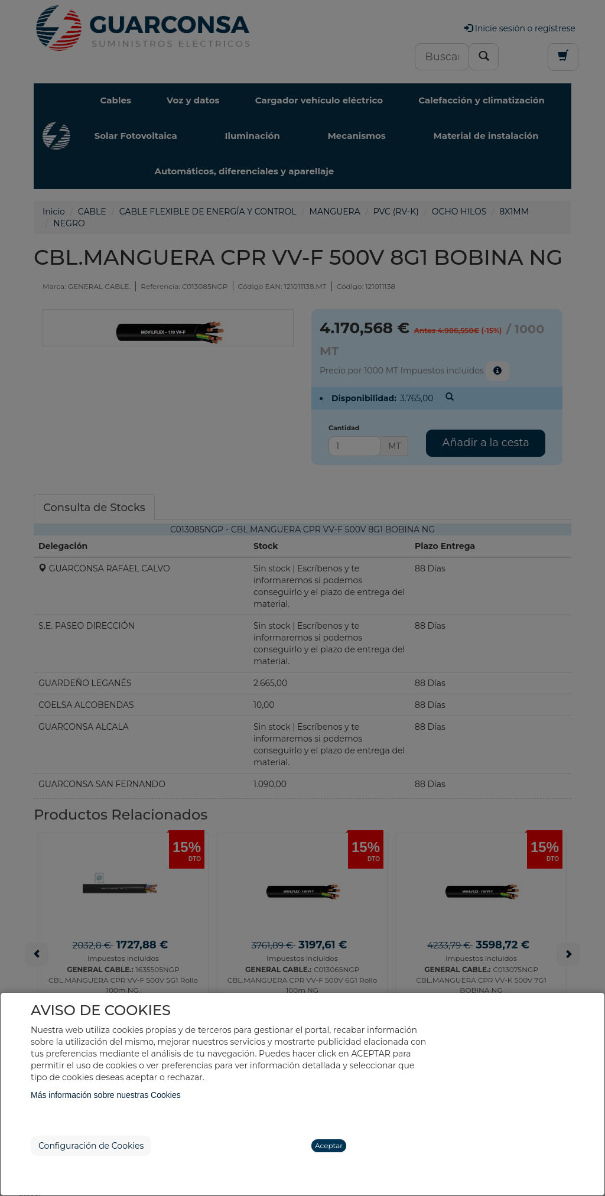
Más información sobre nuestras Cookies (106, 1095)
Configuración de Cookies (91, 1145)
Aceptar (329, 1145)
